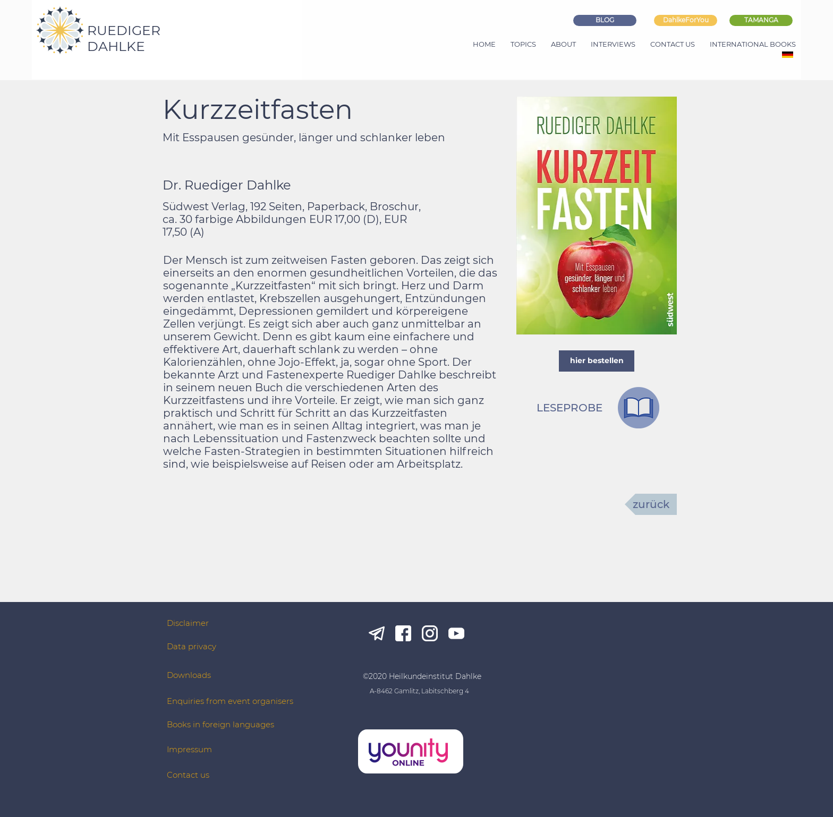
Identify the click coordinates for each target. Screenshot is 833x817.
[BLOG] (604, 20)
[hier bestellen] (596, 361)
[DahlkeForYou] (685, 20)
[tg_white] (377, 633)
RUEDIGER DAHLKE (123, 38)
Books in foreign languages (220, 724)
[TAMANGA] (761, 20)
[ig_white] (430, 633)
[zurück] (651, 504)
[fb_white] (403, 633)
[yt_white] (456, 633)
